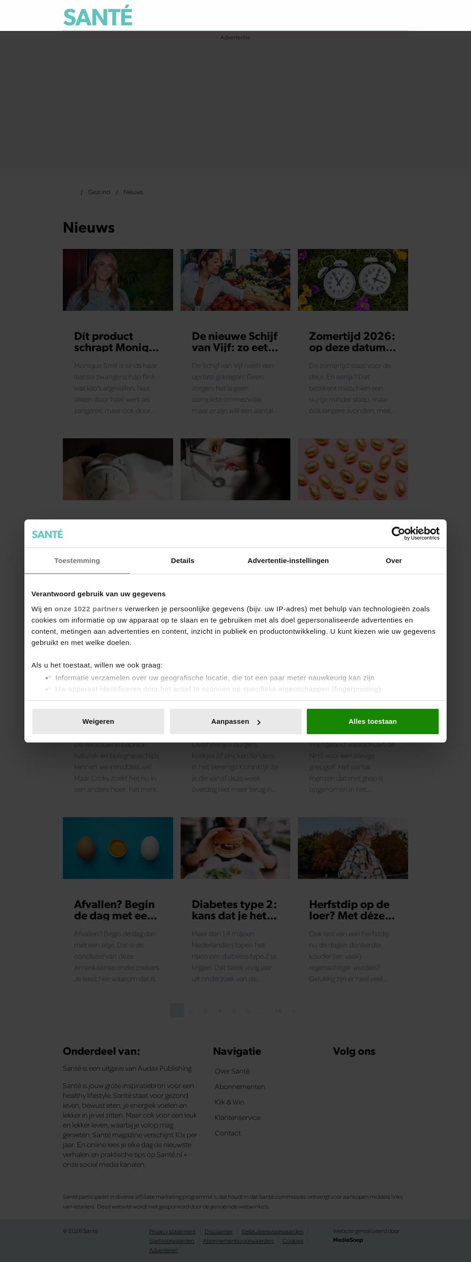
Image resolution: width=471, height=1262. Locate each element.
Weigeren (98, 721)
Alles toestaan (373, 721)
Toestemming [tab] (77, 560)
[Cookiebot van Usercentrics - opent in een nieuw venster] (398, 533)
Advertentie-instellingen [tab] (288, 560)
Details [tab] (183, 560)
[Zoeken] (400, 15)
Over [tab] (394, 560)
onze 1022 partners (88, 609)
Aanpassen (235, 721)
